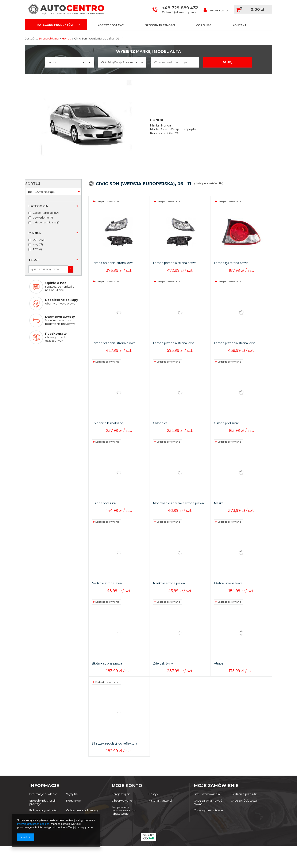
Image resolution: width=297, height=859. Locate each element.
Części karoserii (43, 191)
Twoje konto (216, 10)
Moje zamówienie (216, 792)
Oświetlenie (41, 196)
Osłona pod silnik (226, 430)
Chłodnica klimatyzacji (108, 430)
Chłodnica (160, 430)
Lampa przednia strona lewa (112, 270)
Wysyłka (72, 800)
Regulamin (73, 807)
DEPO (37, 218)
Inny (35, 223)
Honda (66, 38)
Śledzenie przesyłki (244, 800)
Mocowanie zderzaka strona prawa (178, 510)
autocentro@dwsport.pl (140, 844)
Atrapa (218, 670)
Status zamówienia (207, 800)
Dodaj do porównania (106, 208)
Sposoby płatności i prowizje (42, 809)
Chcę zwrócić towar (244, 807)
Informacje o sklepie (43, 800)
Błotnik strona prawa (107, 670)
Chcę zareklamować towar (208, 809)
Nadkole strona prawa (169, 590)
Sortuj (92, 195)
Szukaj (227, 62)
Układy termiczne (45, 201)
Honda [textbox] (67, 62)
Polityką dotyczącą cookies (33, 823)
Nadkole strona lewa (107, 590)
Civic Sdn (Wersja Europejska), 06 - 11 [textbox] (123, 62)
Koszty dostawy (110, 25)
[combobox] (69, 62)
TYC (35, 227)
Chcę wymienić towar (208, 817)
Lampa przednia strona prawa (174, 270)
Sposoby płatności (160, 25)
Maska (218, 510)
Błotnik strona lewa (228, 590)
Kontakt (239, 25)
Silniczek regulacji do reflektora (114, 750)
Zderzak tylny (163, 670)
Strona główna (48, 38)
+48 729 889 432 (180, 7)
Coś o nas (203, 25)
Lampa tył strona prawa (231, 270)
